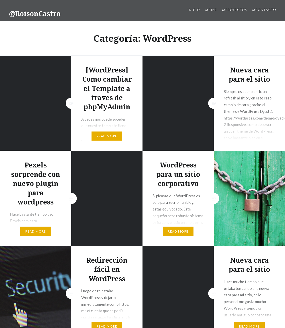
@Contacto (264, 10)
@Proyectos (234, 10)
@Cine (211, 10)
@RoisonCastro (35, 13)
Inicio (194, 10)
